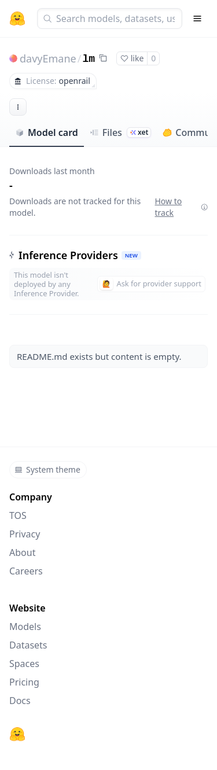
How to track (181, 207)
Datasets (28, 645)
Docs (20, 700)
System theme (47, 469)
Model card (46, 132)
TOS (18, 515)
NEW (131, 255)
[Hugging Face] (17, 734)
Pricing (24, 682)
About (22, 552)
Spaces (24, 663)
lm (88, 59)
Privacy (24, 534)
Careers (26, 571)
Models (25, 626)
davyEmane (48, 58)
